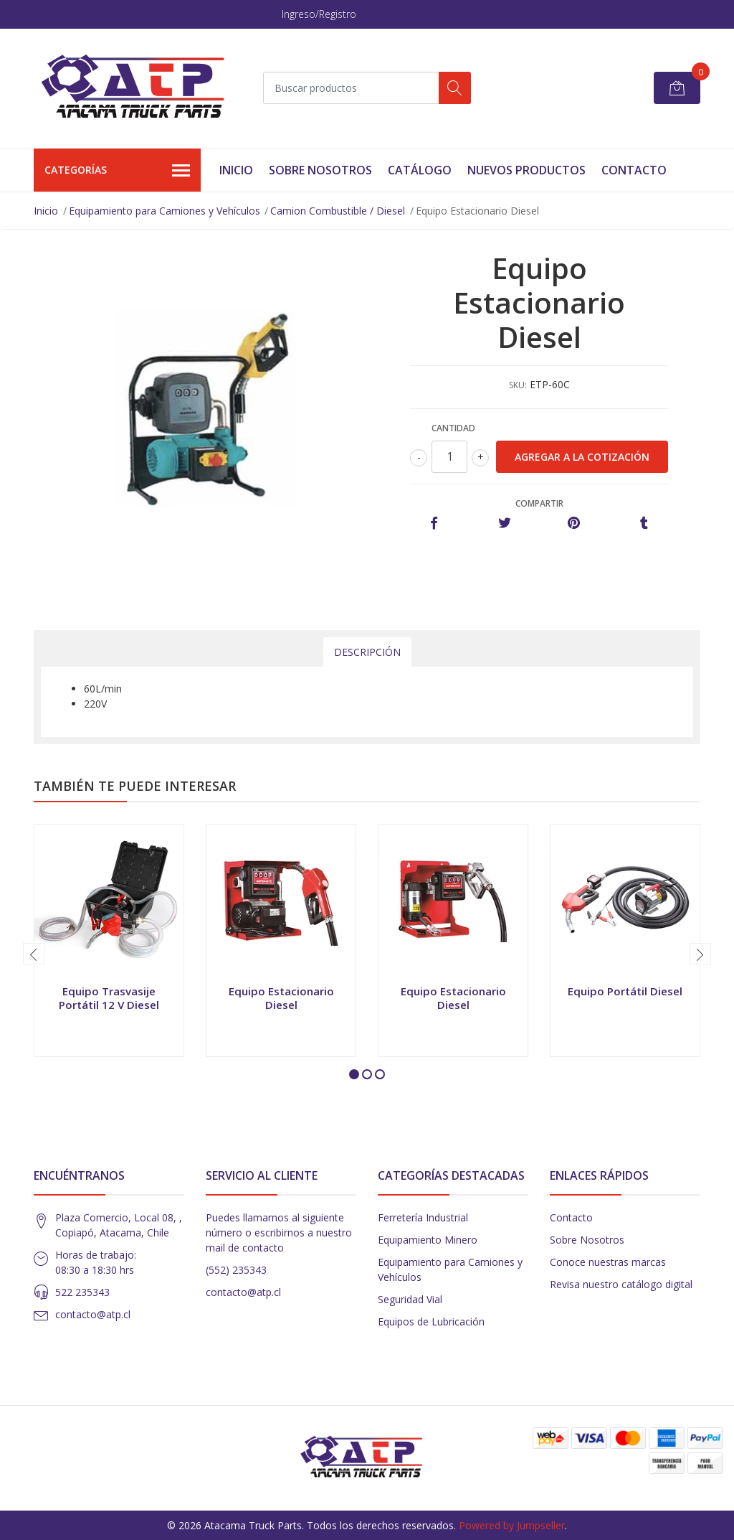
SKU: (518, 385)
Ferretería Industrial (423, 1217)
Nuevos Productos (526, 170)
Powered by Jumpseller (512, 1525)
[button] (354, 1074)
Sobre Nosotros (320, 170)
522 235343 (82, 1292)
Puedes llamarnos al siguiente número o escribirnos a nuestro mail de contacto (279, 1232)
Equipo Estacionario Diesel (281, 997)
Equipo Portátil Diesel (625, 991)
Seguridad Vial (410, 1299)
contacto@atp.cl (92, 1314)
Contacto (634, 170)
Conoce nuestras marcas (608, 1262)
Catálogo (420, 170)
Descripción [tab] (367, 652)
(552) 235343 (236, 1270)
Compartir (539, 503)
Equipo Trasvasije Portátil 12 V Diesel (109, 997)
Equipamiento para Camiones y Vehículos (164, 210)
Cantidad (453, 428)
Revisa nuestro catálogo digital (621, 1284)
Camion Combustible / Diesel (337, 210)
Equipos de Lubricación (431, 1321)
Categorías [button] (117, 171)
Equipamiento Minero (427, 1239)
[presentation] (33, 953)
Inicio (236, 170)
